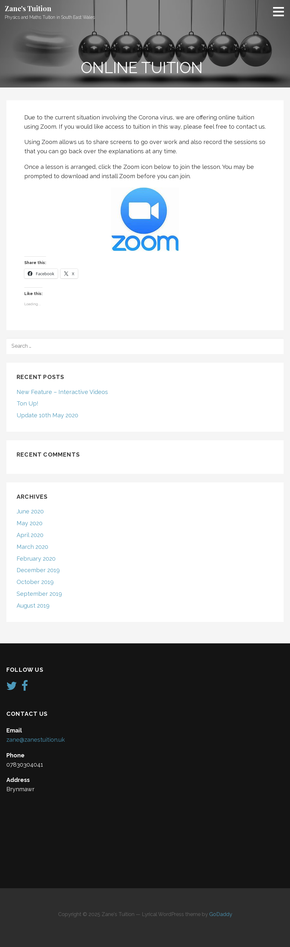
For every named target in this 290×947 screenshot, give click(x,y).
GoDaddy (220, 914)
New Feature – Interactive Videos (62, 392)
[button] (280, 11)
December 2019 (38, 570)
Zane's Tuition (28, 8)
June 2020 (30, 511)
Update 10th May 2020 (47, 415)
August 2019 (33, 605)
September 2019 (39, 593)
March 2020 (32, 546)
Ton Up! (27, 403)
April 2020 (30, 535)
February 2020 (36, 558)
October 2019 (35, 582)
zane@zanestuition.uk (35, 739)
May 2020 (29, 523)
